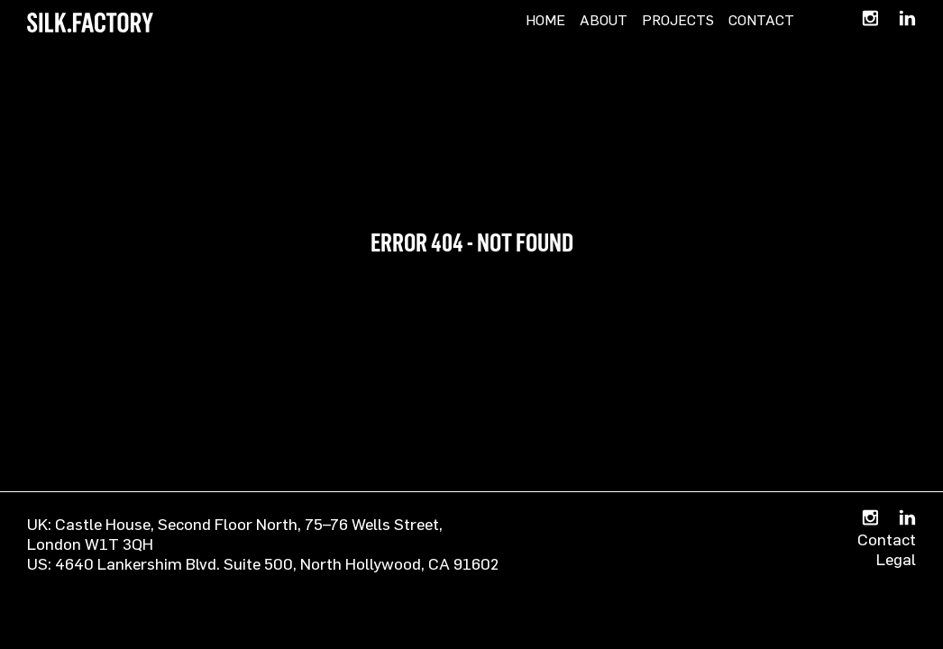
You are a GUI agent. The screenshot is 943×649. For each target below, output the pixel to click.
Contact (761, 20)
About (603, 20)
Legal (896, 559)
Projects (678, 20)
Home (545, 20)
